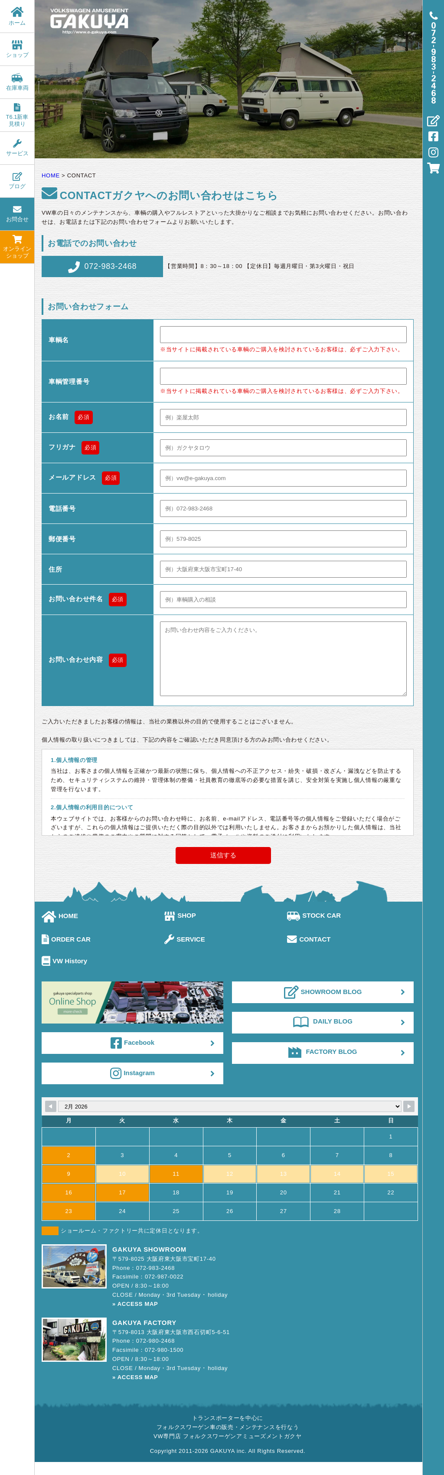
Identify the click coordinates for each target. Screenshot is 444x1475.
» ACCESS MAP (135, 1317)
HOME (60, 928)
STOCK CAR (314, 928)
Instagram (132, 1086)
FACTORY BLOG (322, 1065)
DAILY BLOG (323, 1034)
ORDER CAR (66, 952)
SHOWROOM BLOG (323, 1005)
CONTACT (308, 952)
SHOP (180, 928)
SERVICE (184, 952)
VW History (64, 974)
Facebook (132, 1056)
